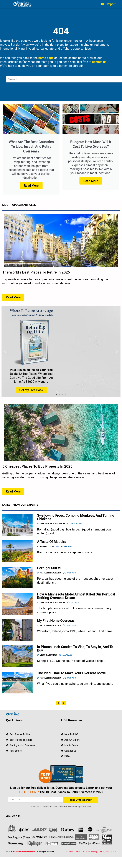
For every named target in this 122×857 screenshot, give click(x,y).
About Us (69, 851)
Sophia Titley (47, 546)
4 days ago (73, 602)
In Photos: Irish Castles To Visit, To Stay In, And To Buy (75, 648)
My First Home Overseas (56, 621)
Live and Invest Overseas (24, 851)
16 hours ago (75, 523)
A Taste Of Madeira (51, 542)
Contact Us (79, 851)
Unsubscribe (111, 851)
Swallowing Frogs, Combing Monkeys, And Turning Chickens (75, 517)
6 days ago (69, 678)
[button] (5, 351)
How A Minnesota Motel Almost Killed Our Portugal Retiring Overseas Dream (76, 596)
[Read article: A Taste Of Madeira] (17, 551)
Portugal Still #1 (49, 568)
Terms (101, 851)
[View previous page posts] (58, 703)
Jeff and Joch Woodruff (52, 523)
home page (46, 58)
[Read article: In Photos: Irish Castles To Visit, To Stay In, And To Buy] (17, 656)
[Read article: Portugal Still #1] (17, 577)
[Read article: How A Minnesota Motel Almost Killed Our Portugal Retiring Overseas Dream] (17, 604)
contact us (99, 62)
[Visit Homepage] (22, 4)
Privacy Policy (91, 851)
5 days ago (69, 625)
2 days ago (69, 573)
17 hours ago (64, 546)
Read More (31, 185)
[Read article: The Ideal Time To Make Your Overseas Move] (17, 682)
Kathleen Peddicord (50, 573)
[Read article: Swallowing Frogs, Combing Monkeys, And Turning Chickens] (17, 525)
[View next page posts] (63, 703)
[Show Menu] (8, 4)
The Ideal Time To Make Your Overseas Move (71, 673)
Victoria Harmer (48, 655)
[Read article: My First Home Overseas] (17, 630)
